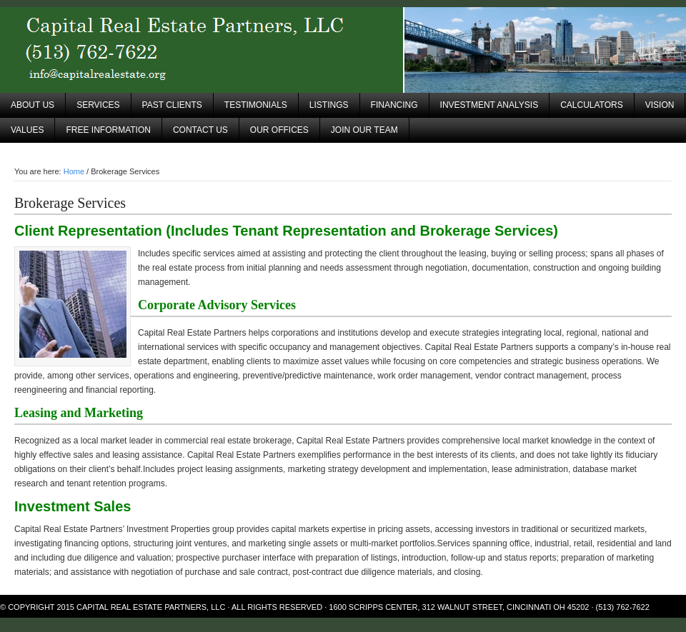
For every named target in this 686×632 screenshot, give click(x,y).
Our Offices (279, 130)
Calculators (591, 105)
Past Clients (172, 105)
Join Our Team (364, 130)
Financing (394, 105)
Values (27, 130)
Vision (660, 105)
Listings (329, 105)
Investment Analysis (489, 105)
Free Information (108, 130)
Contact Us (200, 130)
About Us (32, 105)
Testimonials (255, 105)
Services (97, 105)
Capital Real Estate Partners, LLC (343, 50)
